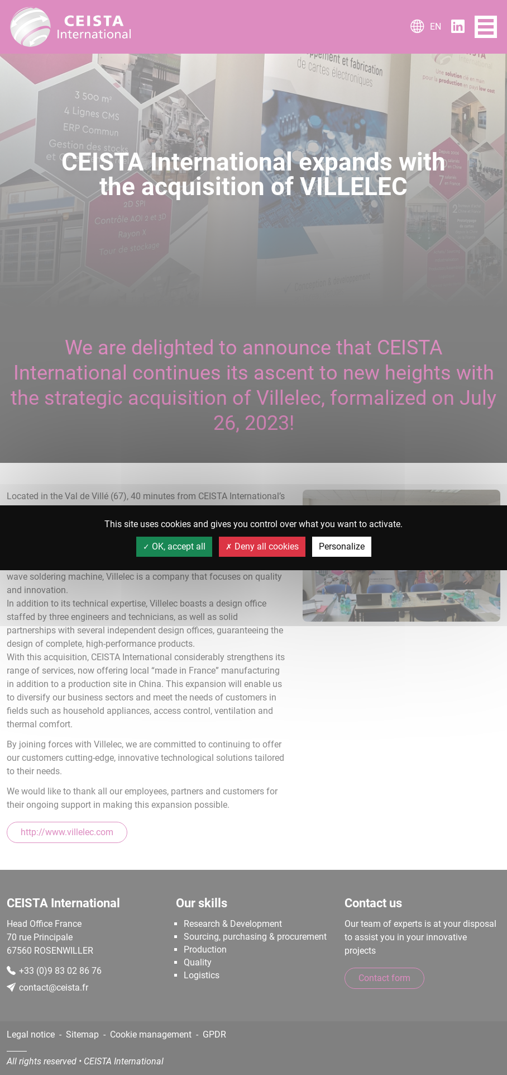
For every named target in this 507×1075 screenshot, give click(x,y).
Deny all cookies (262, 546)
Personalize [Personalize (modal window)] (342, 546)
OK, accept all (174, 546)
